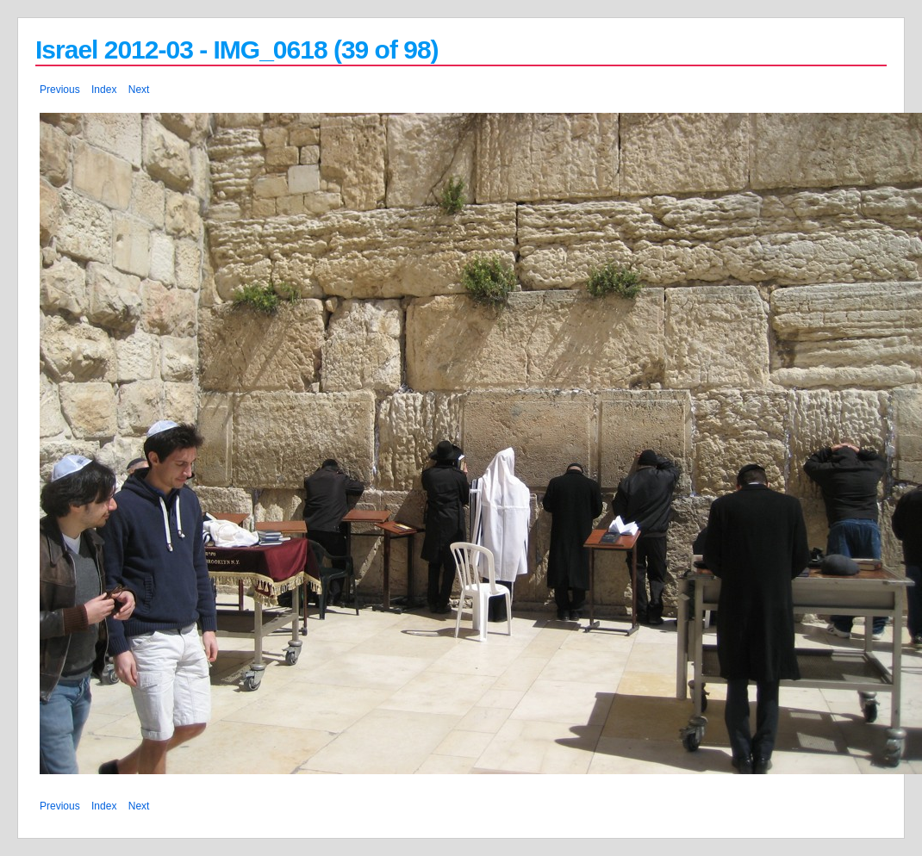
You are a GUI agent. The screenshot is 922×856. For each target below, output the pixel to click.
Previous (60, 90)
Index (103, 90)
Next (139, 90)
